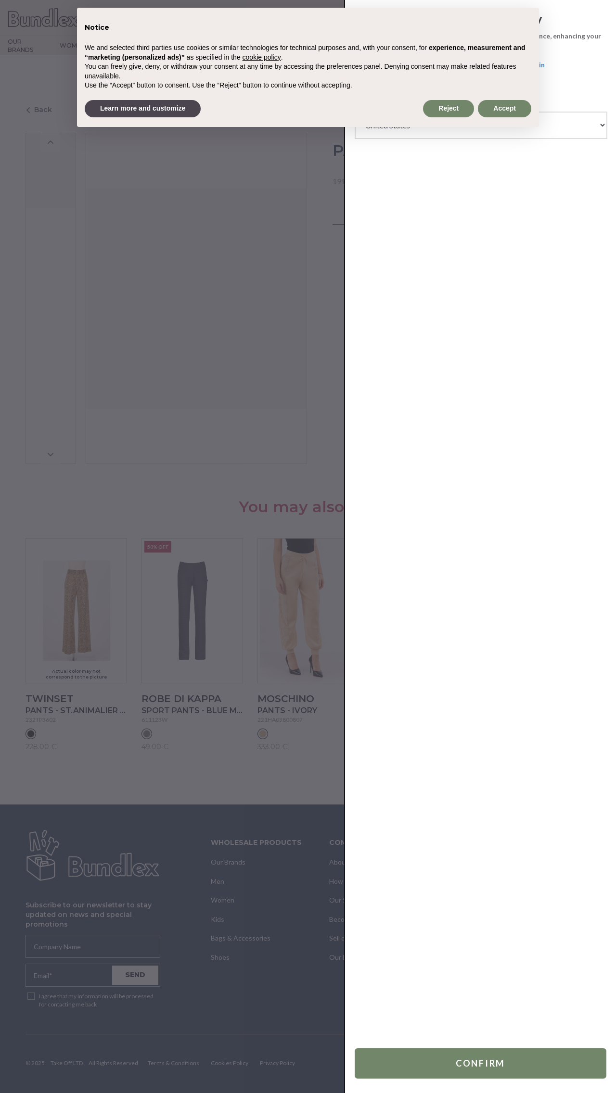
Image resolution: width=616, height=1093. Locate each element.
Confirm (480, 1063)
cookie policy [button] (262, 57)
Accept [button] (504, 108)
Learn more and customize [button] (142, 108)
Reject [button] (448, 108)
